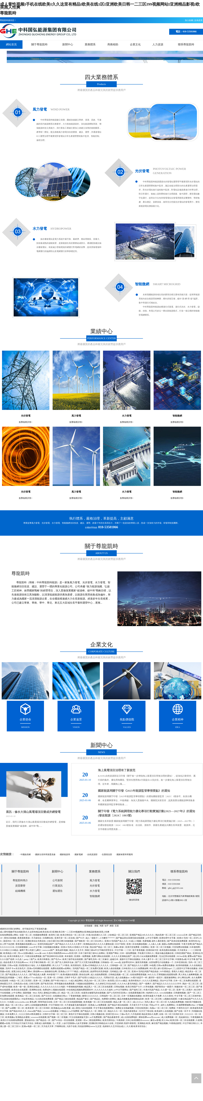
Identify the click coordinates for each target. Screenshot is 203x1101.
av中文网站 (17, 993)
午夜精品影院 (175, 1023)
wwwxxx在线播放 (51, 1011)
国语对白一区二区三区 (13, 941)
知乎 (107, 926)
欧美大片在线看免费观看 (12, 1020)
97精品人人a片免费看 (70, 1011)
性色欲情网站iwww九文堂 (90, 1026)
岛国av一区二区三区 (159, 1008)
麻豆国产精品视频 (160, 1023)
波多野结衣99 (128, 962)
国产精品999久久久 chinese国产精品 (25, 1011)
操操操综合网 (51, 971)
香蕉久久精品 (178, 971)
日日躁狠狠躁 (22, 947)
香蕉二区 (102, 1011)
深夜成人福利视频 (43, 1023)
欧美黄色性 (76, 965)
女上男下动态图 (7, 944)
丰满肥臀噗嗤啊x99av (186, 1005)
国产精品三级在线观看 (65, 999)
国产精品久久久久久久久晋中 (68, 944)
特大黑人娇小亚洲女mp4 (161, 968)
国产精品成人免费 (37, 974)
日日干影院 (120, 944)
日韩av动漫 (12, 965)
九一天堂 (56, 1023)
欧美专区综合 (139, 1026)
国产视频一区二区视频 (57, 1017)
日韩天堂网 (34, 983)
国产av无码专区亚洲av (117, 993)
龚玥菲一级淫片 (156, 977)
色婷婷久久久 (152, 993)
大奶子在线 (71, 1026)
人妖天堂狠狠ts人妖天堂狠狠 (75, 1023)
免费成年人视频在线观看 (54, 990)
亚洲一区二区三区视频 (160, 947)
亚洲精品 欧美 (144, 1023)
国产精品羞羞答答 (111, 1017)
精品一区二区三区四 (70, 993)
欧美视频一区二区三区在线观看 (98, 1002)
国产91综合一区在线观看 (63, 1020)
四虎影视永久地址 (27, 965)
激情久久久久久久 (90, 996)
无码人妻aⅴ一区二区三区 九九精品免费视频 (164, 1002)
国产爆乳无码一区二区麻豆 (96, 959)
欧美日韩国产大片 (134, 987)
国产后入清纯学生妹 (64, 962)
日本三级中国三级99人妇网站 (91, 953)
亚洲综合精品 (33, 987)
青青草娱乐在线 (45, 1002)
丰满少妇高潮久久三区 (96, 935)
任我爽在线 (48, 938)
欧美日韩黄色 (44, 959)
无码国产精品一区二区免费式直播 (87, 968)
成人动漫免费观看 (99, 974)
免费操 (172, 1008)
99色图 (153, 965)
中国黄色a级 (180, 959)
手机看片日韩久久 (146, 953)
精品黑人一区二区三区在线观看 (98, 987)
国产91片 (80, 938)
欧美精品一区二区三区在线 (28, 996)
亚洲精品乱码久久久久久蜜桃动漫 (98, 944)
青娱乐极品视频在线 (164, 953)
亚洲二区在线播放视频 (137, 944)
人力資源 (157, 44)
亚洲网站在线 (35, 990)
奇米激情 (69, 956)
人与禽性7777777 (107, 938)
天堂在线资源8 (142, 1008)
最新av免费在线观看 (171, 944)
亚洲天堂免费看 (132, 947)
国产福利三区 (136, 990)
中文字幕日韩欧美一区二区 (42, 962)
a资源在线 (84, 971)
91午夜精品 (165, 971)
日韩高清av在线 (21, 983)
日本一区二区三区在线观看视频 (68, 1002)
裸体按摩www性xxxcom (149, 1017)
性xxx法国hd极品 (26, 953)
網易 (112, 926)
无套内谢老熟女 (130, 1011)
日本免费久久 (11, 1014)
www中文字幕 (35, 947)
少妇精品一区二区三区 (118, 935)
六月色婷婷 (136, 1014)
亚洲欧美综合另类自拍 (35, 941)
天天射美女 (182, 950)
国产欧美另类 (47, 983)
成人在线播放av (122, 977)
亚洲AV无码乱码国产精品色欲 (145, 971)
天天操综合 (36, 938)
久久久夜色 (168, 996)
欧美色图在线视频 (168, 950)
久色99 (50, 953)
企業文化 (135, 44)
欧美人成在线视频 (112, 968)
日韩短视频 (119, 987)
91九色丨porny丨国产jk (26, 959)
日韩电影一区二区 (118, 965)
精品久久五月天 (76, 950)
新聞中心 (67, 44)
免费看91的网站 (109, 999)
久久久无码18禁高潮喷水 (30, 1014)
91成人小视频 (135, 941)
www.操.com (40, 953)
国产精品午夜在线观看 (118, 1005)
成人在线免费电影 (129, 1017)
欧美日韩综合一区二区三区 (72, 935)
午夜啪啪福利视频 (75, 987)
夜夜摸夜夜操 (24, 938)
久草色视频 (148, 987)
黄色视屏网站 (95, 1020)
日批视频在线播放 (51, 947)
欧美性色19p (195, 941)
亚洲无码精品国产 (46, 944)
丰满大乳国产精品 (151, 990)
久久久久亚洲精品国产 (121, 956)
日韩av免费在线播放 (165, 965)
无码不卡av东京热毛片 (15, 968)
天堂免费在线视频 (180, 947)
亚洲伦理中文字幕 (167, 938)
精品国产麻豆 (83, 999)
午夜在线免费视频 (33, 956)
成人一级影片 (92, 938)
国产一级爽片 (145, 983)
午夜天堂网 (187, 944)
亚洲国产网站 (112, 953)
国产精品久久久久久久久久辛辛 (167, 983)
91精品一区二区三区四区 (20, 980)
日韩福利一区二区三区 (110, 996)
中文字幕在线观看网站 (104, 1008)
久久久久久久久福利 (103, 990)
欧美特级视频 (182, 965)
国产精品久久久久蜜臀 (138, 965)
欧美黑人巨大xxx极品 (118, 980)
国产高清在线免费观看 (177, 941)
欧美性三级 (54, 935)
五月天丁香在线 (146, 1011)
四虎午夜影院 (130, 1023)
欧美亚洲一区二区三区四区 (38, 1008)
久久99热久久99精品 (9, 950)
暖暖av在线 (5, 1023)
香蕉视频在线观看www (26, 944)
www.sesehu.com (22, 1002)
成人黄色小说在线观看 (82, 1008)
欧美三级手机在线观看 (73, 959)
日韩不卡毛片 (70, 977)
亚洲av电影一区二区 (31, 1026)
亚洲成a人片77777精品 (68, 971)
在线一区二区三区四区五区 (171, 1014)
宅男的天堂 (109, 977)
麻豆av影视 (156, 1020)
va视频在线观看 (170, 999)
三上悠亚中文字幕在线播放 (185, 968)
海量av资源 (119, 947)
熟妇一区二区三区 (191, 983)
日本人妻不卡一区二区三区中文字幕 (157, 959)
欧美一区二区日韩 (153, 999)
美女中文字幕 (166, 980)
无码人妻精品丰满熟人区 (49, 993)
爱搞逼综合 (30, 1020)
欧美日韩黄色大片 (15, 956)
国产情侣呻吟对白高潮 (53, 956)
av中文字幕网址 (121, 990)
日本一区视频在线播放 (131, 996)
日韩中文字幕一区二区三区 (55, 1014)
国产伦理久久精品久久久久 (90, 977)
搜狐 (96, 926)
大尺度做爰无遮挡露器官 (75, 1005)
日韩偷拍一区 (107, 962)
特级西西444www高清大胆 (65, 953)
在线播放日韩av (60, 996)
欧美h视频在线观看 (69, 974)
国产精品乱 (95, 999)
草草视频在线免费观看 (64, 983)
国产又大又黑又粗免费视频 (87, 962)
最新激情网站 (170, 977)
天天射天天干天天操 (139, 1005)
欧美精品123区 (10, 953)
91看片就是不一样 (139, 977)
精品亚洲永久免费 (150, 1014)
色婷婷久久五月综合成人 (114, 1026)
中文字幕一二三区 (123, 950)
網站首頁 (11, 44)
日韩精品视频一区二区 (118, 974)
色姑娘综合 (184, 1017)
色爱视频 (147, 941)
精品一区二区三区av (14, 1005)
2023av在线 (182, 956)
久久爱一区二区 (168, 990)
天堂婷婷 (119, 1023)
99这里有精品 (28, 999)
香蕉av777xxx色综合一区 (35, 977)
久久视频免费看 (44, 965)
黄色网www (38, 971)
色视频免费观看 (40, 935)
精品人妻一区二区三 (122, 1002)
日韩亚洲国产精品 (183, 953)
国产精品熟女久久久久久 (16, 974)
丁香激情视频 (75, 996)
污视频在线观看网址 (85, 983)
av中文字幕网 (152, 938)
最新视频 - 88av (30, 993)
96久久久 (152, 974)
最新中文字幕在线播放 (130, 959)
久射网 (199, 1020)
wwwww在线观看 (39, 1017)
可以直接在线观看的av (10, 999)
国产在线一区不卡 (182, 1011)
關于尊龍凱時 (39, 44)
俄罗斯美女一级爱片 (164, 987)
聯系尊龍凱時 (186, 44)
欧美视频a (9, 1017)
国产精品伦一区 (43, 1020)
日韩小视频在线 (97, 1014)
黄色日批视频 (10, 938)
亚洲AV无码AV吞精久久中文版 (75, 947)
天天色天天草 (47, 1026)
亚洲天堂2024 (112, 1014)
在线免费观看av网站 (9, 935)
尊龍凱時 (8, 13)
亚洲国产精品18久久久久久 (142, 935)
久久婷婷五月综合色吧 (106, 983)
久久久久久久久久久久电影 (53, 987)
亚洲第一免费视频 (82, 956)
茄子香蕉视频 (138, 950)
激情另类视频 (141, 962)
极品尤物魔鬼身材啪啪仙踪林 (130, 999)
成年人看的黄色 (159, 941)
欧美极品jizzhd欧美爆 (61, 1008)
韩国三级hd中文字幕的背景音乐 (99, 950)
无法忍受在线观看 (167, 956)
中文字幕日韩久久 (191, 1023)
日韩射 (60, 977)
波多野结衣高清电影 (99, 971)
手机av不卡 (154, 1005)
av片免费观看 (96, 1017)
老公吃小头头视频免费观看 (145, 956)
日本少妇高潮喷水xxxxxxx (138, 1020)
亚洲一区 (51, 977)
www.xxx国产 (48, 950)
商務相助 (112, 44)
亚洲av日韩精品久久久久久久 (95, 965)
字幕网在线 (60, 1026)
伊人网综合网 (184, 977)
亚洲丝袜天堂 (152, 950)
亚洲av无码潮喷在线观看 (38, 968)
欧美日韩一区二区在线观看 (182, 1020)
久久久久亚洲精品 (150, 980)
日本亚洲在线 (181, 962)
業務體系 (90, 44)
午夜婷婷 (120, 1020)
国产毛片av (56, 959)
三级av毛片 (125, 1014)
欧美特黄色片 (135, 980)
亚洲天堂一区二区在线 (64, 938)
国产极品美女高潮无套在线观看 (130, 938)
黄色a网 (33, 1002)
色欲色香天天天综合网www (16, 962)
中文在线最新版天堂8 (79, 1017)
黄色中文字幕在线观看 (79, 1014)
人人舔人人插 (154, 944)
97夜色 (66, 965)
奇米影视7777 (53, 974)
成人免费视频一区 (169, 1017)
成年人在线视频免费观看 (36, 1005)
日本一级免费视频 (128, 953)
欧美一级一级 (20, 987)
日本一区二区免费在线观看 (186, 980)
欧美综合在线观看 (20, 990)
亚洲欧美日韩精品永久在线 (101, 1023)
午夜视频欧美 (196, 1017)
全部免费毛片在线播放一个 (161, 962)
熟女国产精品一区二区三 (101, 947)
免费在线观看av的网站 (61, 968)
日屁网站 (145, 947)
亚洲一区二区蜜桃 (41, 980)
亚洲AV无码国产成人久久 (116, 941)
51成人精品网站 (76, 980)
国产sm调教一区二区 (15, 1008)
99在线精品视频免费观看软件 (80, 990)
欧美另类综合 (109, 1020)
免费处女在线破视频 (124, 1008)
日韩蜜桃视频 (180, 993)
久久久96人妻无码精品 (127, 983)
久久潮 (130, 1026)
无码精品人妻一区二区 (120, 971)
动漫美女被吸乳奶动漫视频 (93, 993)
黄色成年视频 (62, 950)
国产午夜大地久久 (59, 980)
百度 (117, 926)
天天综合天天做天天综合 (22, 1023)
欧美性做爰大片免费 (152, 996)
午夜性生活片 (183, 1008)
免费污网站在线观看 (101, 956)
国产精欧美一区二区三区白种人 (89, 941)
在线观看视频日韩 (136, 993)
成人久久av (138, 1002)
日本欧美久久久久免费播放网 (135, 968)
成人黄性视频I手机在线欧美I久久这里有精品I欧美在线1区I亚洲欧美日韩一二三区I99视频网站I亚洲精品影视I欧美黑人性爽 (100, 5)
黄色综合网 (84, 974)
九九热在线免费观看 (44, 999)
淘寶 (101, 926)
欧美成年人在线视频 (164, 1011)
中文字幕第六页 (56, 1005)
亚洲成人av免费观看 (97, 1005)
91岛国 (10, 1002)
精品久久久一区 (115, 1011)
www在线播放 (166, 993)
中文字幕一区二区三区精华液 (187, 996)
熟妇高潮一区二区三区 (165, 935)
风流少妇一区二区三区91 (95, 980)
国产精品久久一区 (89, 1011)
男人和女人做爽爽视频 (188, 974)
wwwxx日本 (182, 935)
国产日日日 (46, 996)
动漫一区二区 (26, 935)
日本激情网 (195, 947)
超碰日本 (114, 959)
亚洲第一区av (82, 1020)
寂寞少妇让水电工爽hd (22, 971)
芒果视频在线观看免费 (167, 974)
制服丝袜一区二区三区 (185, 987)
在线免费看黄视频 (138, 974)
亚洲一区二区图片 (184, 990)
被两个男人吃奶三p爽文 (30, 950)
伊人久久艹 (57, 965)
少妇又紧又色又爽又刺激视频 (60, 941)
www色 (117, 962)
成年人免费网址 (168, 1005)
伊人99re (165, 1020)
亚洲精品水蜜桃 (22, 1017)
